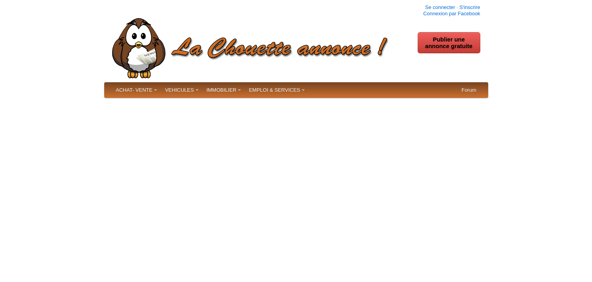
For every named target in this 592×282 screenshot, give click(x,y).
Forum (469, 90)
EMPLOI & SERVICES (274, 90)
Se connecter (440, 7)
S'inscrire (469, 7)
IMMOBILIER (221, 90)
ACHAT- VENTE (134, 90)
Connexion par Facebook (451, 13)
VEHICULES (179, 90)
